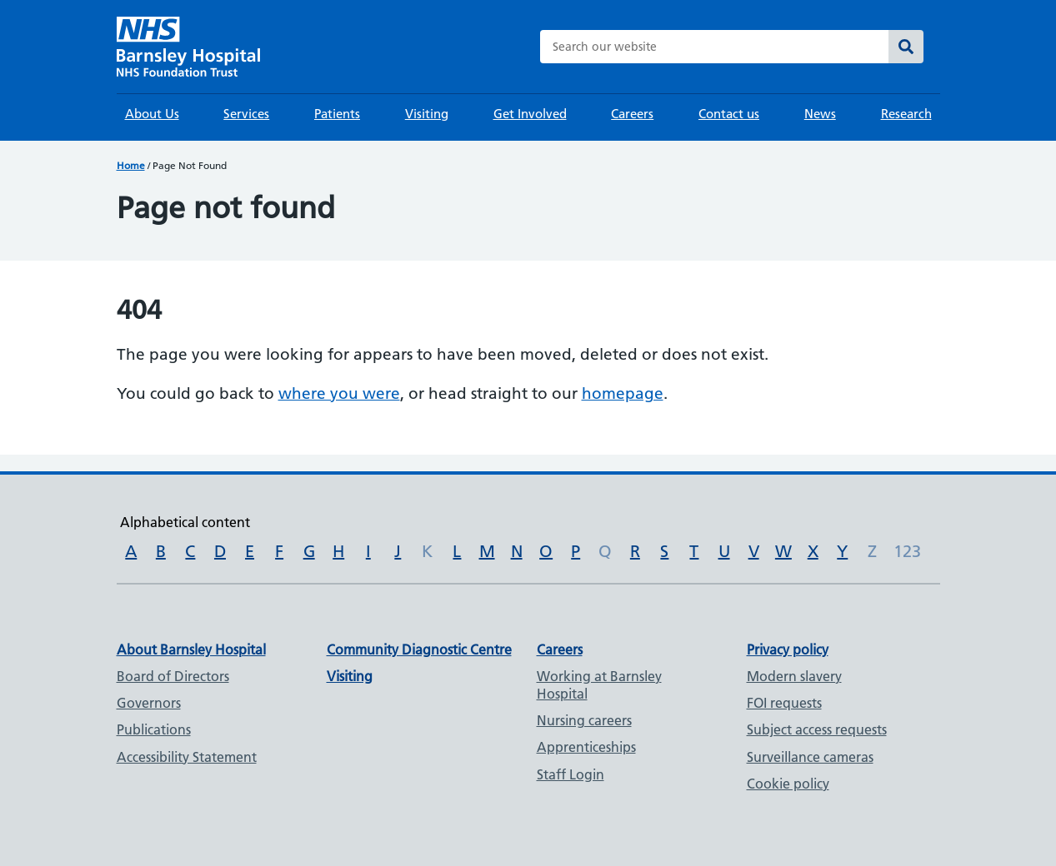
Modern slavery (794, 676)
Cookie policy (788, 783)
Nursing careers (584, 720)
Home (131, 165)
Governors (149, 702)
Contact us (728, 114)
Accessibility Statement (187, 757)
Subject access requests (817, 729)
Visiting (426, 114)
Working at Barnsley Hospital (599, 685)
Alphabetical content (185, 522)
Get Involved (530, 114)
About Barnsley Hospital (191, 649)
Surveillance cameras (810, 757)
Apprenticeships (586, 747)
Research (906, 114)
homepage (622, 393)
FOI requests (784, 702)
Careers (632, 114)
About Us (152, 114)
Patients (337, 114)
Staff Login (570, 774)
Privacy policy (787, 649)
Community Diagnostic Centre (419, 649)
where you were (339, 393)
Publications (154, 729)
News (820, 114)
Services (246, 114)
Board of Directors (173, 676)
